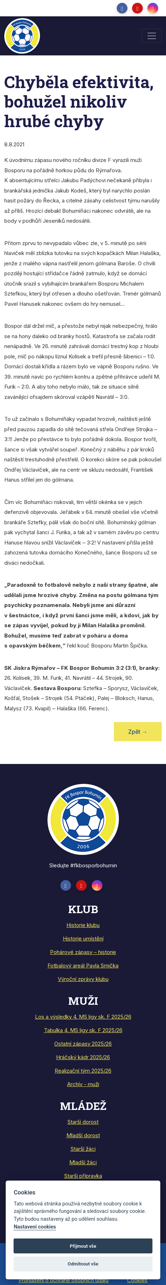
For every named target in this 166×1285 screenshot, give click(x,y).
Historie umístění (83, 938)
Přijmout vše (83, 1246)
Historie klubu (83, 925)
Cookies (137, 1280)
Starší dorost (83, 1121)
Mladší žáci (83, 1162)
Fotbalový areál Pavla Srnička (83, 965)
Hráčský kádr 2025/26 (83, 1057)
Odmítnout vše (83, 1264)
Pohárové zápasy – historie (83, 952)
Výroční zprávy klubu (83, 979)
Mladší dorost (83, 1135)
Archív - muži (83, 1084)
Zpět (137, 731)
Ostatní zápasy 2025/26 (83, 1043)
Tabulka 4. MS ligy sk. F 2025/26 (83, 1030)
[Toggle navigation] (152, 36)
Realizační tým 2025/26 (83, 1070)
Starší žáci (83, 1148)
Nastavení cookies (35, 1227)
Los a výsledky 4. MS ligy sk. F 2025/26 (83, 1016)
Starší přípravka (83, 1175)
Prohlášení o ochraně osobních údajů (64, 1280)
